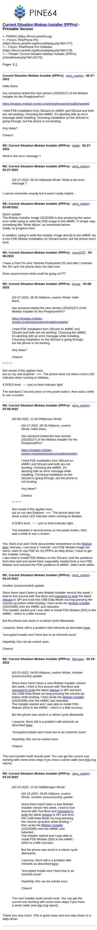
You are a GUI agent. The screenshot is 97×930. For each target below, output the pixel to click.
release (8, 599)
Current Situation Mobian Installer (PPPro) (40, 25)
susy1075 (79, 252)
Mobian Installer (79, 603)
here (87, 627)
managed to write (66, 596)
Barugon (78, 659)
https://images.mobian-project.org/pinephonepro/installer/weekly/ (46, 103)
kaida (76, 145)
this (87, 759)
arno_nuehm (74, 75)
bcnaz (76, 284)
